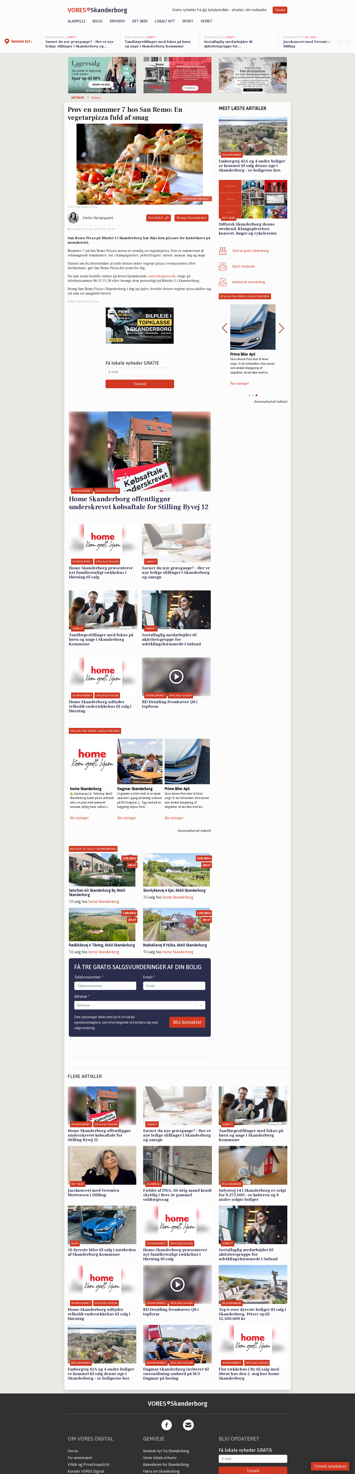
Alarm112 (76, 21)
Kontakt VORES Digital (86, 1471)
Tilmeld (280, 10)
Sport (187, 21)
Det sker (140, 21)
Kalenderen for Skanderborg (166, 1464)
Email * (149, 977)
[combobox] (77, 1005)
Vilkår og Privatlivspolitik (89, 1464)
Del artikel (158, 218)
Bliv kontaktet (187, 1022)
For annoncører (80, 1458)
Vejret (206, 21)
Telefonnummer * (88, 977)
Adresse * (82, 996)
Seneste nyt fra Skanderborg (166, 1451)
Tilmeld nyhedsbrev (330, 1466)
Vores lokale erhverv (160, 1458)
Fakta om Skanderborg (161, 1471)
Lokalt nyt (165, 21)
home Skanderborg (103, 901)
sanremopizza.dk (162, 276)
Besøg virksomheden (191, 218)
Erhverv (117, 21)
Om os (73, 1451)
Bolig (98, 21)
